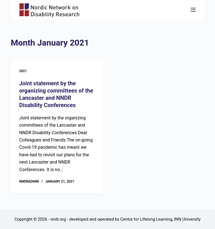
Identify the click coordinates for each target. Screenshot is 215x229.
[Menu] (193, 9)
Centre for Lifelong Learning (146, 219)
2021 (23, 71)
